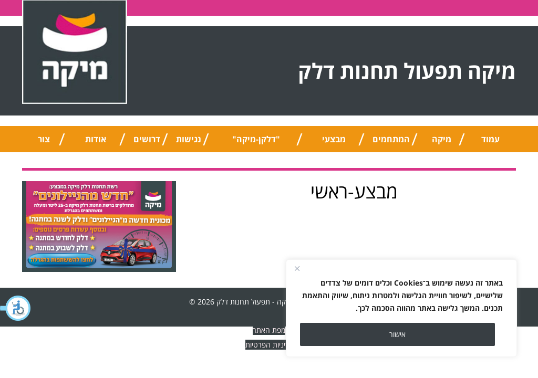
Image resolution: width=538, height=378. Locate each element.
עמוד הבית (490, 142)
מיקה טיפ (441, 142)
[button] (16, 308)
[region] (401, 308)
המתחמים (391, 139)
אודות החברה (95, 142)
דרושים (146, 139)
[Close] (297, 268)
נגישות (188, 139)
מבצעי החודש (334, 142)
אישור (397, 334)
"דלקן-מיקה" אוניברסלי (256, 142)
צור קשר (44, 142)
